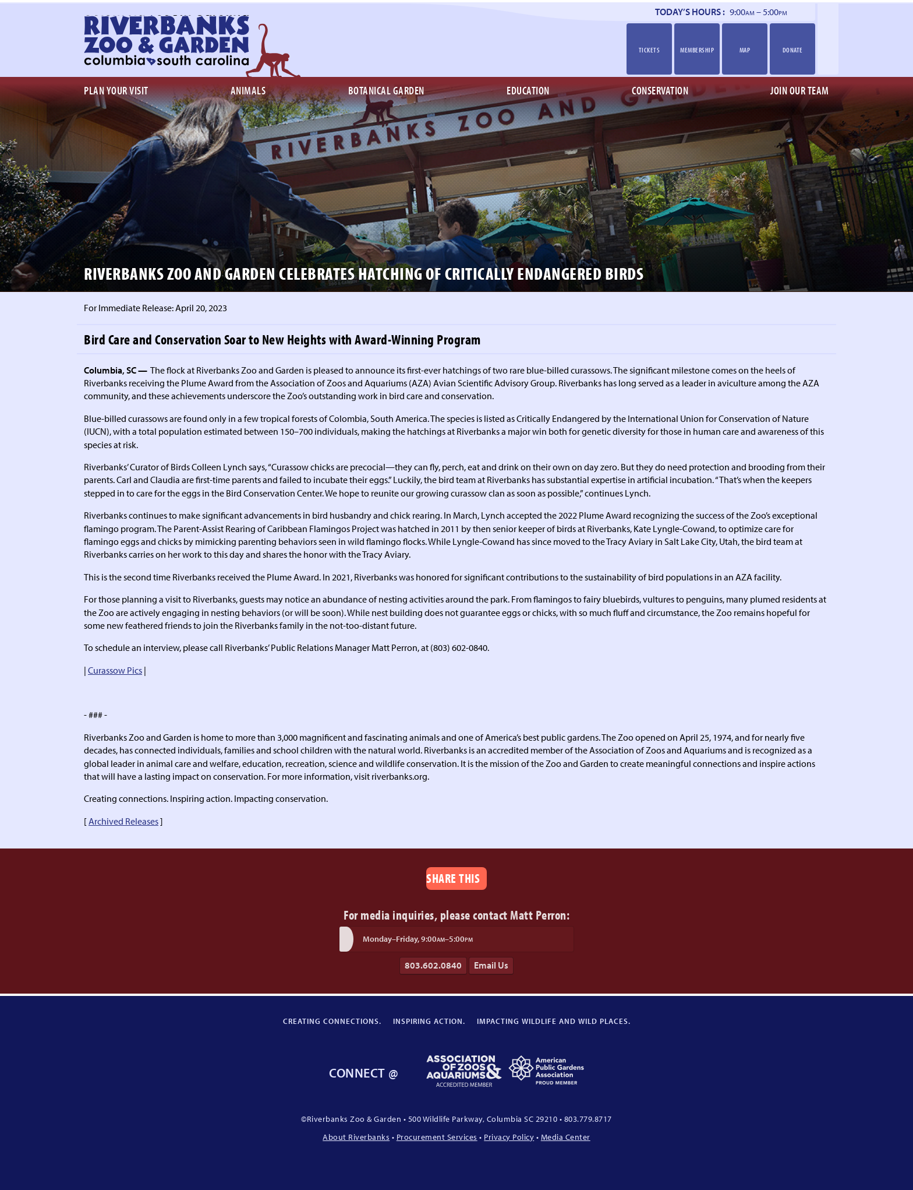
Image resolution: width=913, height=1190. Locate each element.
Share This (453, 877)
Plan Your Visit (116, 90)
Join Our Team (799, 90)
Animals (248, 90)
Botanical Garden (386, 90)
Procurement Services (437, 1136)
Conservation (660, 90)
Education (528, 90)
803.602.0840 (433, 965)
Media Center (565, 1136)
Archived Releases (123, 821)
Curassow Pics (115, 670)
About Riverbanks (356, 1136)
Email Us (491, 965)
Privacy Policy (509, 1136)
